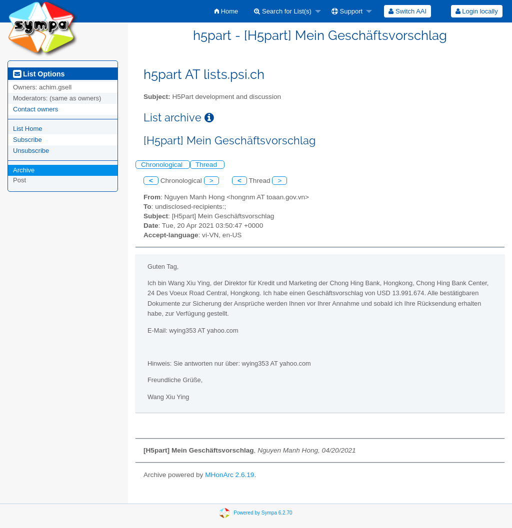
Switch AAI (407, 11)
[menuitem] (226, 11)
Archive (23, 170)
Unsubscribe (31, 150)
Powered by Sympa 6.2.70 (263, 512)
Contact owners (35, 109)
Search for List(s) (283, 11)
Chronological (162, 164)
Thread (207, 164)
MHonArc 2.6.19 (229, 475)
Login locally (477, 11)
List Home (27, 128)
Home (226, 11)
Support (347, 11)
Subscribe (27, 139)
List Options (38, 74)
